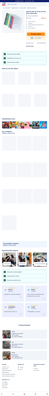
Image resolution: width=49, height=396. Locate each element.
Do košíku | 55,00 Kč (36, 34)
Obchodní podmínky (5, 372)
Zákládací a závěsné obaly (8, 133)
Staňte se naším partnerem (6, 370)
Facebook (21, 367)
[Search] (27, 4)
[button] (8, 82)
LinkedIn (21, 369)
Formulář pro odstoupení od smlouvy (8, 376)
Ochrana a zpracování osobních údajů (8, 374)
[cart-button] (47, 394)
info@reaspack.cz (5, 368)
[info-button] (13, 394)
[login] (35, 394)
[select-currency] (24, 394)
